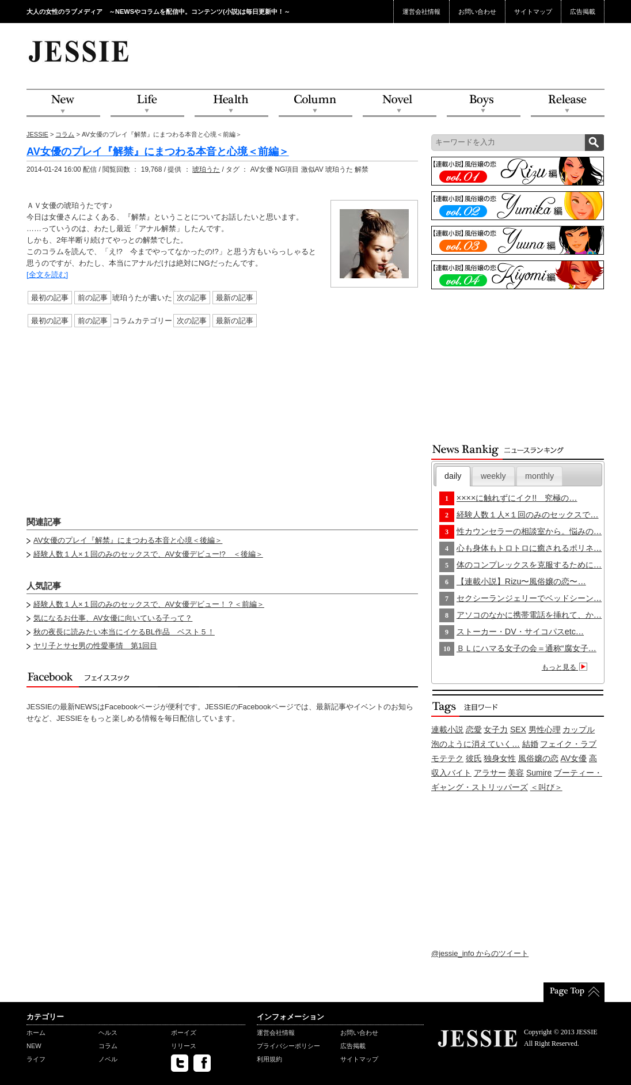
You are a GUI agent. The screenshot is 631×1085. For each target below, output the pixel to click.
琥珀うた (206, 169)
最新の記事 (234, 297)
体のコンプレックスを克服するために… (529, 564)
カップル (578, 729)
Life (147, 103)
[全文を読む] (47, 274)
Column (315, 103)
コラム (64, 134)
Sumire (539, 772)
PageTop (574, 992)
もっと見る (566, 667)
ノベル (107, 1059)
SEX (518, 729)
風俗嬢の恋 (538, 758)
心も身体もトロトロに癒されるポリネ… (529, 548)
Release (568, 103)
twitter (179, 1063)
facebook (202, 1063)
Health (231, 103)
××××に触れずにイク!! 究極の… (517, 497)
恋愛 (474, 729)
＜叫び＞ (546, 787)
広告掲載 (582, 11)
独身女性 (500, 758)
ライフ (35, 1059)
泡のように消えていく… (475, 743)
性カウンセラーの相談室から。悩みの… (529, 531)
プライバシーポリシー (288, 1045)
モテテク (447, 758)
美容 (516, 772)
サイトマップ (533, 11)
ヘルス (107, 1032)
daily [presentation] (452, 476)
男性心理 (545, 729)
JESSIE (37, 134)
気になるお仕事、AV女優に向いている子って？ (112, 618)
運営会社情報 (421, 11)
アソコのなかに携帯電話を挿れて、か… (529, 614)
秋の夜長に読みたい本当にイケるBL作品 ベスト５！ (124, 631)
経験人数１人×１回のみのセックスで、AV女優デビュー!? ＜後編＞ (148, 554)
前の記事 (93, 297)
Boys (483, 103)
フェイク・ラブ (568, 743)
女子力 (496, 729)
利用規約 (269, 1059)
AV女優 (574, 758)
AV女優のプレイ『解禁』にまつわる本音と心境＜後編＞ (127, 540)
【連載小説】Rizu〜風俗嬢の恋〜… (521, 581)
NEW (63, 103)
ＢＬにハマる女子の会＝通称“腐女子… (526, 648)
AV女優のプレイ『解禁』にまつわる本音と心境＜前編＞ (157, 151)
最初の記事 (50, 297)
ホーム (35, 1032)
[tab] (453, 476)
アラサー (490, 772)
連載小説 (447, 729)
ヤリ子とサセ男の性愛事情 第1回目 (95, 645)
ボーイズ (183, 1032)
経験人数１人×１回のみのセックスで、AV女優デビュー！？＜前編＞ (148, 604)
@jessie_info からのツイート (480, 953)
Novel (399, 103)
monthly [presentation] (539, 476)
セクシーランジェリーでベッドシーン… (529, 598)
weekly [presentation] (493, 476)
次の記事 (192, 297)
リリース (183, 1045)
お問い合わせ (477, 11)
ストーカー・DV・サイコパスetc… (520, 631)
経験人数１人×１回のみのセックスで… (528, 514)
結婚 (530, 743)
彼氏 (474, 758)
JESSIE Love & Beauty (79, 51)
